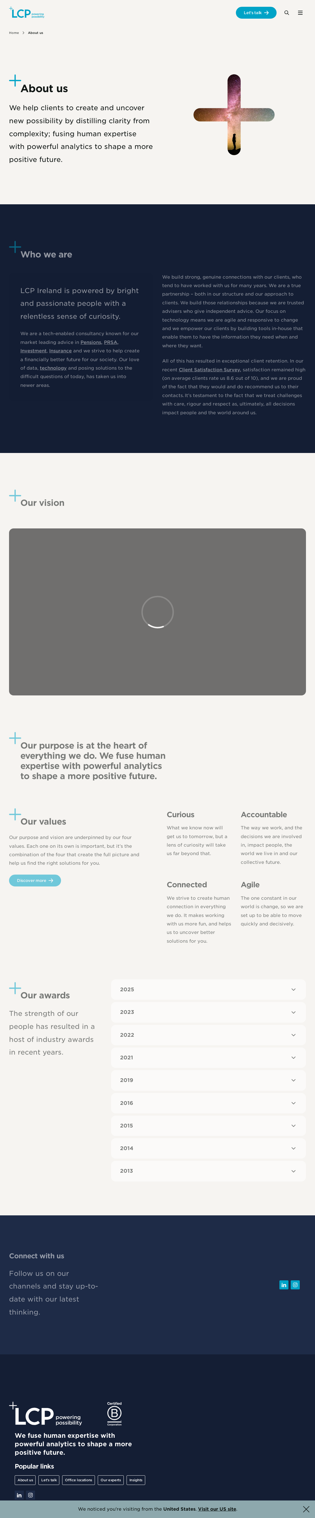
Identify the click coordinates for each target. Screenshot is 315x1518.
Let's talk (253, 12)
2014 (208, 1148)
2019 (208, 1080)
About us (25, 1480)
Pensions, (92, 345)
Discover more (31, 883)
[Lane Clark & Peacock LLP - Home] (26, 12)
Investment (33, 353)
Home (14, 33)
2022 (208, 1035)
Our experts (111, 1480)
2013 (208, 1171)
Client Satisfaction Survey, (210, 372)
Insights (135, 1480)
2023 (208, 1012)
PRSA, (111, 345)
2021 (208, 1057)
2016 (208, 1103)
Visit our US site (217, 1509)
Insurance (60, 353)
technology (53, 371)
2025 (208, 989)
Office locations (78, 1480)
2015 (208, 1125)
